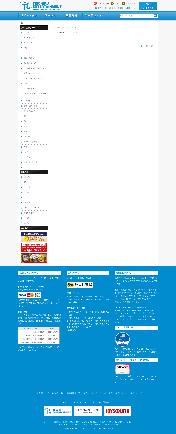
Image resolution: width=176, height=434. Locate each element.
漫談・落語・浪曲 (30, 106)
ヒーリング (28, 157)
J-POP (26, 33)
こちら (75, 330)
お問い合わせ (121, 393)
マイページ (102, 8)
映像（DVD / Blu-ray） (32, 208)
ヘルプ (115, 3)
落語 (25, 116)
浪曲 (25, 121)
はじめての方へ (101, 3)
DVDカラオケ (29, 89)
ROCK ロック (29, 43)
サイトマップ (129, 3)
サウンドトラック (30, 162)
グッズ (26, 218)
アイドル (27, 53)
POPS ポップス (30, 38)
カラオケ (27, 84)
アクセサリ (28, 101)
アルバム (27, 192)
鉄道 (25, 126)
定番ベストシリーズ (31, 73)
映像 (25, 131)
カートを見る (148, 6)
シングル (27, 177)
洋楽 (25, 147)
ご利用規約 (39, 393)
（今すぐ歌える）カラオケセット (35, 95)
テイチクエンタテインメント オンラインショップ (41, 6)
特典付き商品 (29, 213)
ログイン (132, 8)
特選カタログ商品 (30, 142)
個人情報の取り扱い (55, 393)
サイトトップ (29, 15)
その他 (26, 152)
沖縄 (25, 48)
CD (25, 182)
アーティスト (93, 15)
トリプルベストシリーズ (33, 78)
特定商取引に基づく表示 (77, 393)
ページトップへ (147, 46)
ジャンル (50, 15)
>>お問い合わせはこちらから (127, 302)
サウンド (27, 137)
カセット (27, 187)
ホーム (22, 23)
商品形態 (71, 15)
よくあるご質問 (106, 393)
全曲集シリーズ (30, 63)
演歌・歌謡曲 (29, 58)
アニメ (26, 167)
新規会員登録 (117, 8)
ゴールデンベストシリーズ (34, 68)
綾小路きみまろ (30, 111)
